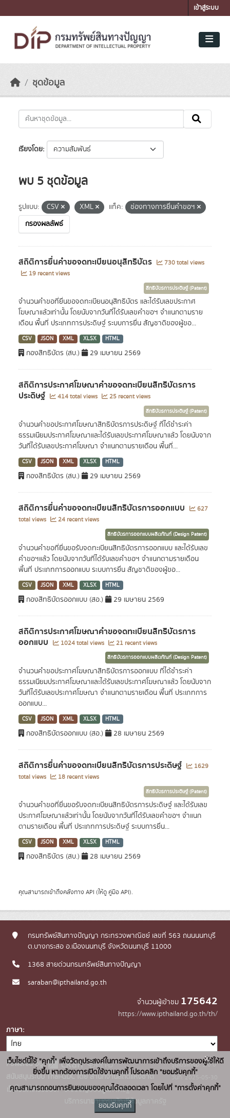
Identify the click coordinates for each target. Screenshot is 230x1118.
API (90, 892)
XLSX (90, 339)
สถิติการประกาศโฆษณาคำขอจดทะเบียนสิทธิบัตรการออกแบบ (107, 637)
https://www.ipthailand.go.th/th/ (168, 1014)
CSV (27, 339)
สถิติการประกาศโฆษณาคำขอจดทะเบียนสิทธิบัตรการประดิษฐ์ (107, 390)
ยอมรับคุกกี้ (115, 1105)
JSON (47, 339)
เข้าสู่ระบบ (206, 8)
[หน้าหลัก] (15, 83)
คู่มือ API (118, 892)
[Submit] (197, 119)
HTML (112, 339)
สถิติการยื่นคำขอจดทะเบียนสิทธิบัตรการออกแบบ (102, 508)
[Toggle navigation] (209, 39)
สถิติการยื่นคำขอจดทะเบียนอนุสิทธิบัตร (86, 262)
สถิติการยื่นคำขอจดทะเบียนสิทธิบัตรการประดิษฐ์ (101, 765)
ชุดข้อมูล (48, 83)
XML (68, 339)
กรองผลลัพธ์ (44, 224)
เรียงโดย (30, 149)
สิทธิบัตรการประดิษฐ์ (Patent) (176, 288)
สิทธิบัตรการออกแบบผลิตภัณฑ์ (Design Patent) (157, 534)
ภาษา (14, 1030)
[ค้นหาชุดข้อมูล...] (101, 119)
